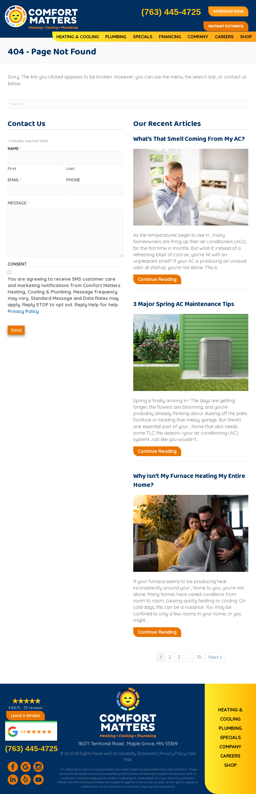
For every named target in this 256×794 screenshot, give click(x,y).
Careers (224, 36)
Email (14, 179)
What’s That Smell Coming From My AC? (189, 139)
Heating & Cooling (77, 36)
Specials (142, 36)
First (12, 167)
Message (18, 201)
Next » (215, 657)
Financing (170, 36)
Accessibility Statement (135, 753)
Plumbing (115, 36)
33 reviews (33, 707)
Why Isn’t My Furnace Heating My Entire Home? (189, 480)
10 (199, 657)
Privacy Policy (23, 310)
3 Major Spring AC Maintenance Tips (183, 304)
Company (198, 36)
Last (70, 167)
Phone (73, 179)
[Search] (128, 104)
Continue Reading (159, 279)
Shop (246, 36)
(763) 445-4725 (31, 748)
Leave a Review (25, 715)
